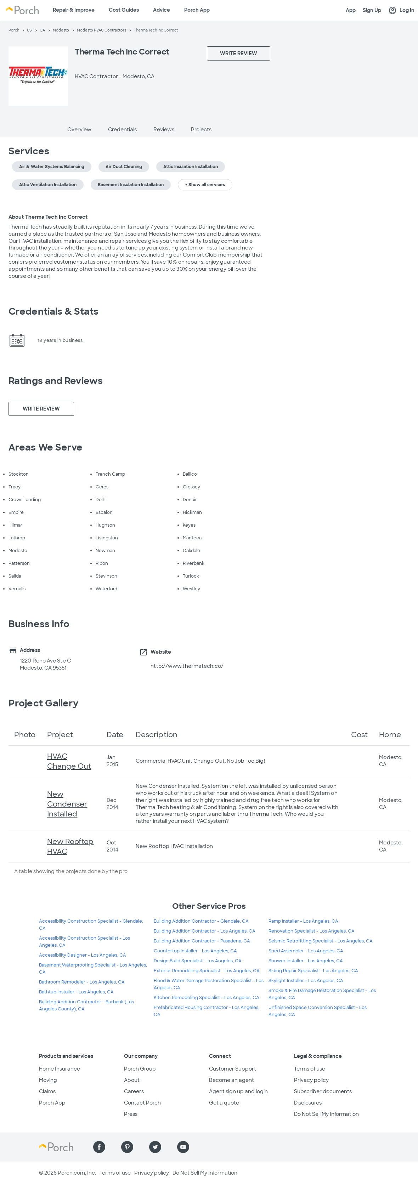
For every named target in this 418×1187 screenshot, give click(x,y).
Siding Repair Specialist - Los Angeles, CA (313, 971)
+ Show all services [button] (205, 185)
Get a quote (224, 1103)
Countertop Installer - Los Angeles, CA (195, 951)
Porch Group (140, 1069)
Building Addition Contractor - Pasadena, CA (202, 941)
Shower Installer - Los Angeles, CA (306, 961)
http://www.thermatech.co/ (187, 666)
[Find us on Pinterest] (127, 1147)
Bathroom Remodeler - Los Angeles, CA (82, 982)
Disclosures (308, 1103)
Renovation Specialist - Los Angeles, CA (312, 931)
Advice (161, 10)
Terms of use (309, 1069)
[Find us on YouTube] (183, 1147)
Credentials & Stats (53, 311)
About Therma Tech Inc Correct (48, 217)
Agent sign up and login (238, 1091)
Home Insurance (59, 1069)
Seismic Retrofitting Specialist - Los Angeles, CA (321, 941)
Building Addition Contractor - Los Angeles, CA (204, 931)
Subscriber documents (323, 1091)
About (132, 1080)
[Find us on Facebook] (99, 1147)
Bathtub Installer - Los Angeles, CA (76, 992)
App (351, 10)
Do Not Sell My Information (326, 1114)
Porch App (197, 10)
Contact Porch (142, 1103)
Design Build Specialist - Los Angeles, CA (198, 961)
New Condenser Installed (67, 804)
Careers (134, 1091)
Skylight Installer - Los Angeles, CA (306, 981)
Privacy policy (311, 1080)
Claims (47, 1091)
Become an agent (231, 1080)
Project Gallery (44, 703)
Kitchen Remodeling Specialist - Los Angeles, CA (206, 997)
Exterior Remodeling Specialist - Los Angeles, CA (207, 971)
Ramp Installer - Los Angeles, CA (303, 921)
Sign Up (372, 10)
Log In (401, 11)
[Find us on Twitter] (155, 1147)
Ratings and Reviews (56, 381)
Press (130, 1114)
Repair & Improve (74, 10)
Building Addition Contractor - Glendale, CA (201, 921)
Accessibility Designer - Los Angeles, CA (82, 955)
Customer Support (232, 1069)
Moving (48, 1080)
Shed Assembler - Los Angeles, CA (306, 951)
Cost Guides (124, 10)
